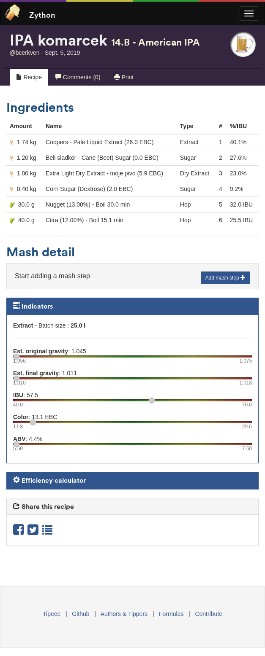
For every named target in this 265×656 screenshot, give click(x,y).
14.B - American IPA (155, 42)
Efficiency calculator (49, 480)
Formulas (171, 613)
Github (80, 613)
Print (124, 77)
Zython (42, 14)
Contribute (208, 613)
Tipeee (51, 613)
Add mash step (225, 278)
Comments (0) (78, 77)
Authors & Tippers (124, 613)
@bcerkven (25, 52)
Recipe (29, 77)
